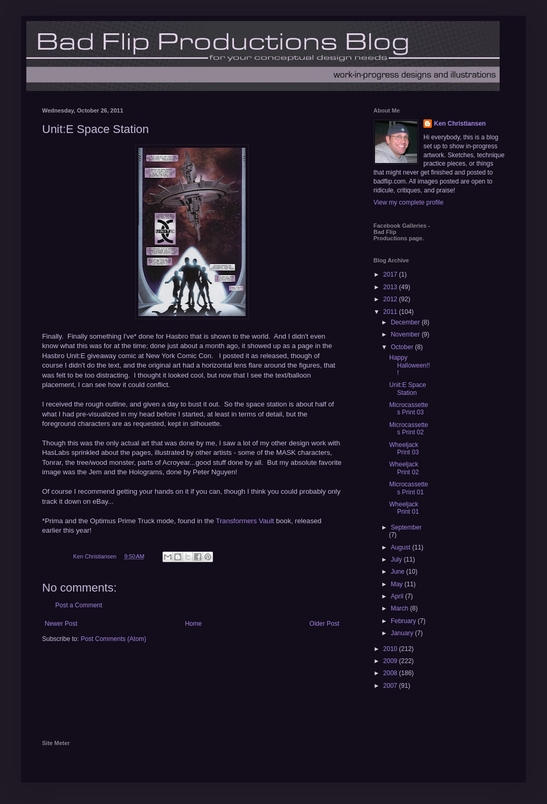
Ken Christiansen (460, 123)
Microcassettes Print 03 (408, 408)
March (400, 608)
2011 (391, 312)
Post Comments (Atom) (113, 639)
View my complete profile (408, 202)
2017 (391, 274)
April (398, 596)
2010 (391, 649)
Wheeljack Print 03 (404, 448)
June (398, 571)
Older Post (324, 623)
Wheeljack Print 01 (404, 508)
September (406, 527)
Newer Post (61, 623)
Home (193, 623)
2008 (391, 673)
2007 (391, 685)
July (397, 559)
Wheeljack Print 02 (404, 468)
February (404, 621)
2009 (391, 661)
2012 (391, 299)
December (406, 322)
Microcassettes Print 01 (408, 488)
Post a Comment (78, 605)
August (401, 547)
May (397, 584)
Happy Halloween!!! (409, 365)
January (403, 633)
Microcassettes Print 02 (408, 428)
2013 (391, 287)
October (403, 347)
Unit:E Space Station (407, 388)
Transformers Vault (245, 521)
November (406, 334)
